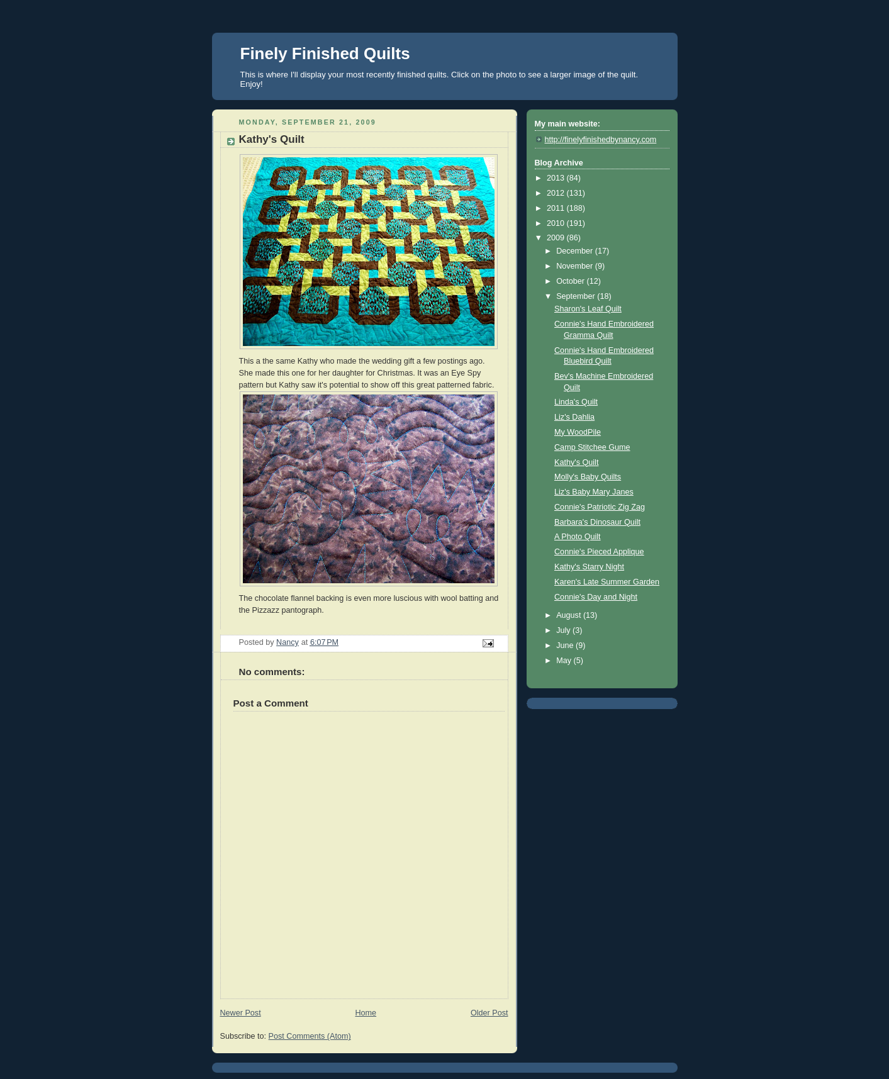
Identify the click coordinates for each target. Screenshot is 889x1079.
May (564, 660)
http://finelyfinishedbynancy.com (601, 139)
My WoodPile (577, 432)
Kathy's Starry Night (589, 566)
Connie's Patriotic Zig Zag (599, 507)
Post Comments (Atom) (310, 1036)
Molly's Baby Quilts (587, 476)
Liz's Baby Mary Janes (594, 492)
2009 (557, 237)
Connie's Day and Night (595, 597)
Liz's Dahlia (574, 417)
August (569, 615)
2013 (557, 178)
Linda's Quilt (576, 402)
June (566, 645)
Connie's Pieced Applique (599, 551)
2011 (557, 208)
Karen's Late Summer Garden (606, 582)
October (571, 281)
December (575, 251)
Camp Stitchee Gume (592, 447)
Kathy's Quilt (576, 462)
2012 (557, 193)
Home (365, 1013)
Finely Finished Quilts (325, 53)
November (575, 266)
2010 (557, 223)
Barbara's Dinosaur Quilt (597, 522)
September (576, 296)
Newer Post (240, 1013)
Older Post (489, 1013)
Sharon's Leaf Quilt (588, 309)
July (564, 630)
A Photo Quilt (577, 536)
